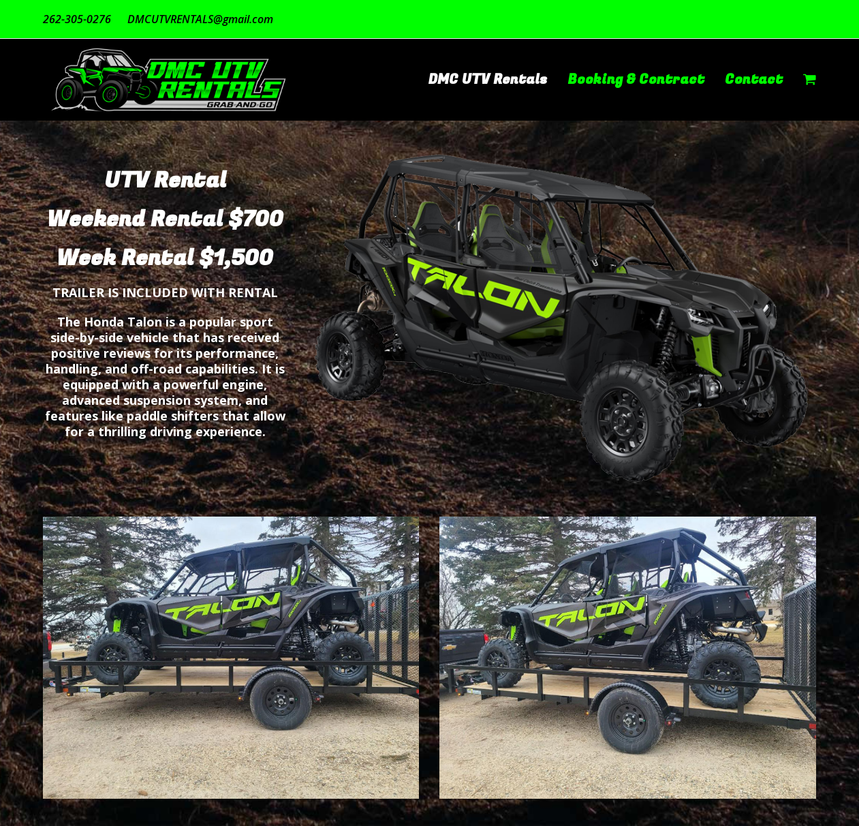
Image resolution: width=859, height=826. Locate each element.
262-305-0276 (77, 19)
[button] (809, 80)
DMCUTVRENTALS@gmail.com (200, 19)
